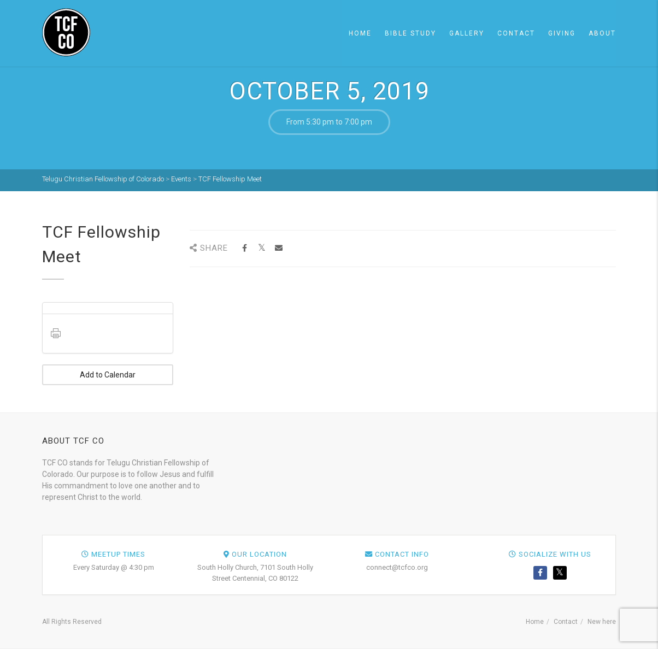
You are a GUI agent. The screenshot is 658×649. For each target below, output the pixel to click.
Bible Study (410, 33)
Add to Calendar (108, 374)
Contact (516, 33)
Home (360, 33)
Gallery (466, 33)
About (602, 33)
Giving (561, 33)
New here (602, 622)
